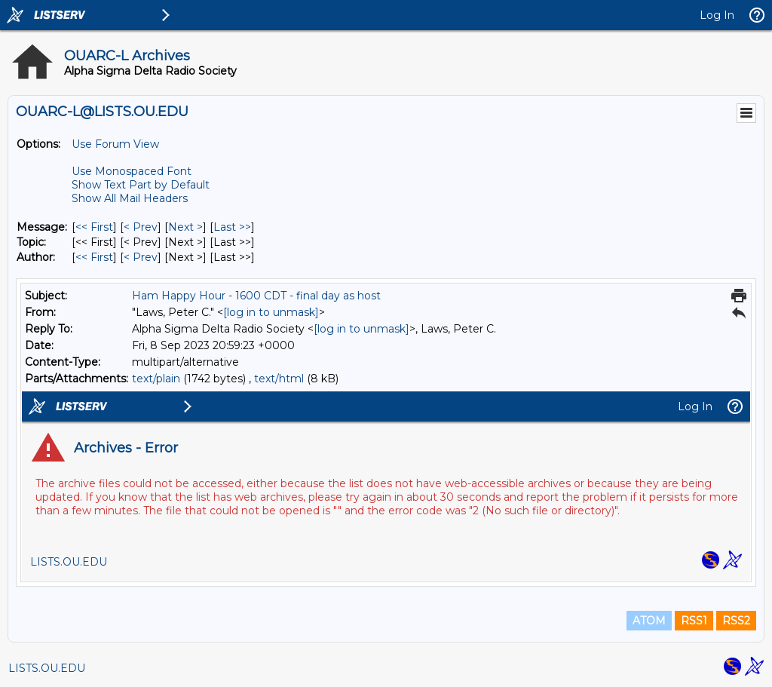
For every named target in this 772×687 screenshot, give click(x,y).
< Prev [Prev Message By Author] (141, 257)
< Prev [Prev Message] (141, 227)
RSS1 (694, 620)
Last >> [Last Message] (232, 227)
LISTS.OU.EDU (46, 668)
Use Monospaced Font (131, 171)
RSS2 (736, 620)
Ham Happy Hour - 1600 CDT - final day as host (256, 295)
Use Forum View (115, 144)
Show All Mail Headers (130, 198)
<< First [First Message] (94, 227)
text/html (279, 378)
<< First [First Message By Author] (94, 257)
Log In (717, 15)
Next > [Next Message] (185, 227)
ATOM (649, 620)
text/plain (156, 378)
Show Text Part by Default (141, 185)
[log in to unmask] (271, 312)
